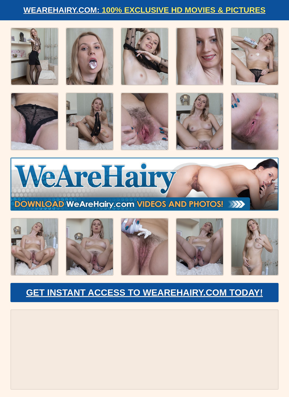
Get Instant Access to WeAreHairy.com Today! (144, 292)
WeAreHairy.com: (144, 10)
